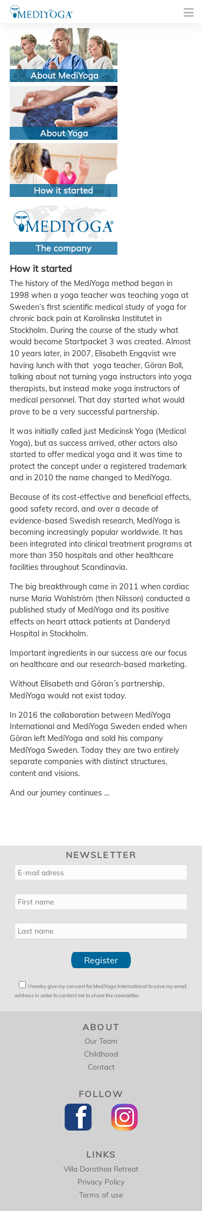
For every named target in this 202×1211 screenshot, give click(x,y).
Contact (101, 1066)
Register (101, 960)
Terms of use (101, 1194)
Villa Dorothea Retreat (101, 1168)
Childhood (101, 1053)
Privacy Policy (101, 1181)
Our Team (101, 1040)
